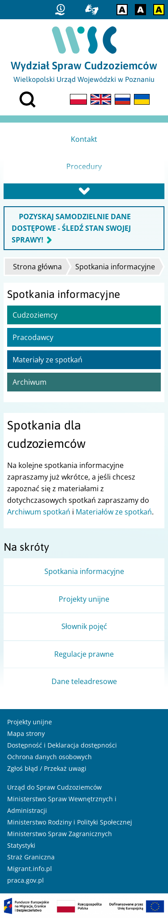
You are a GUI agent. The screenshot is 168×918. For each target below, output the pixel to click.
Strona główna (37, 267)
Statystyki (21, 845)
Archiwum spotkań (38, 512)
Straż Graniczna (31, 857)
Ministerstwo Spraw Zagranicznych (59, 833)
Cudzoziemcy (35, 315)
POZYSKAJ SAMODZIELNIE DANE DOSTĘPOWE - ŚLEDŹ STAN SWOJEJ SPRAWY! (71, 228)
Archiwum (30, 382)
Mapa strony (26, 733)
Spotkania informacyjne (115, 267)
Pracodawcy (33, 337)
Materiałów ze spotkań (114, 512)
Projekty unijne (29, 722)
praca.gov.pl (25, 880)
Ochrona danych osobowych (49, 756)
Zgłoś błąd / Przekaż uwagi (46, 768)
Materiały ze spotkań (47, 360)
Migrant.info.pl (29, 868)
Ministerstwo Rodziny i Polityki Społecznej (69, 822)
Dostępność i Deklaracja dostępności (62, 745)
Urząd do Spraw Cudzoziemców (54, 787)
